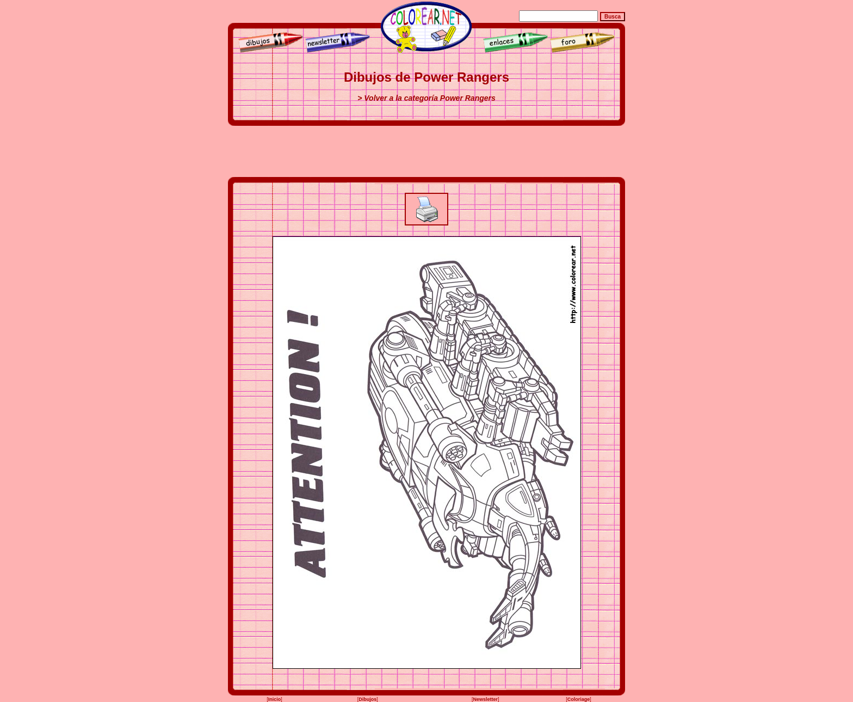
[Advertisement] (426, 151)
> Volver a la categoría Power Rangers (426, 98)
